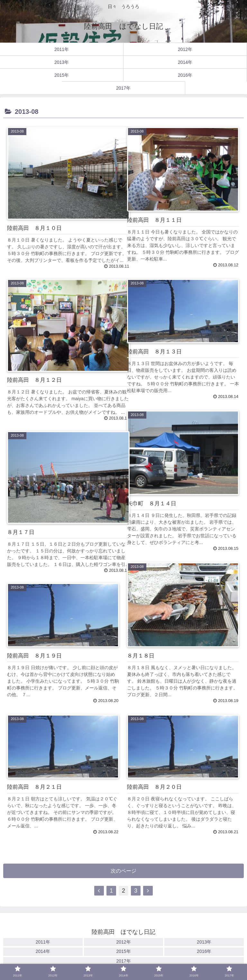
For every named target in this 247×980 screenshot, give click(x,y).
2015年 (123, 952)
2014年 (43, 952)
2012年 (123, 942)
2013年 (204, 942)
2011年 (43, 942)
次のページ (123, 871)
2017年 (123, 961)
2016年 (204, 952)
